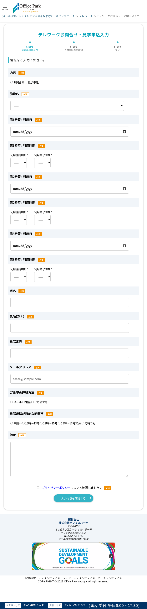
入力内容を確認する (73, 498)
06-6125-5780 (75, 605)
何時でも (88, 423)
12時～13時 (31, 423)
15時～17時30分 (70, 423)
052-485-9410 (34, 605)
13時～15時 (49, 423)
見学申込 (32, 82)
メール (16, 402)
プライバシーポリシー (56, 488)
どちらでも (39, 402)
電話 (26, 402)
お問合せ (17, 82)
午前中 (16, 423)
